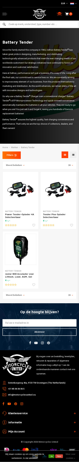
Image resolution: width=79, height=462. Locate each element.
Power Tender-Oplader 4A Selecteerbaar (19, 215)
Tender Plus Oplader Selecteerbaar (54, 215)
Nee (59, 456)
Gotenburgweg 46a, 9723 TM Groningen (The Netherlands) (36, 383)
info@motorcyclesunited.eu (22, 394)
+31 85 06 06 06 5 (16, 389)
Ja (51, 456)
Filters (12, 155)
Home (5, 147)
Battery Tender (28, 147)
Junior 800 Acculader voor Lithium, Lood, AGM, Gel (19, 275)
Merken (14, 147)
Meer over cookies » (71, 456)
